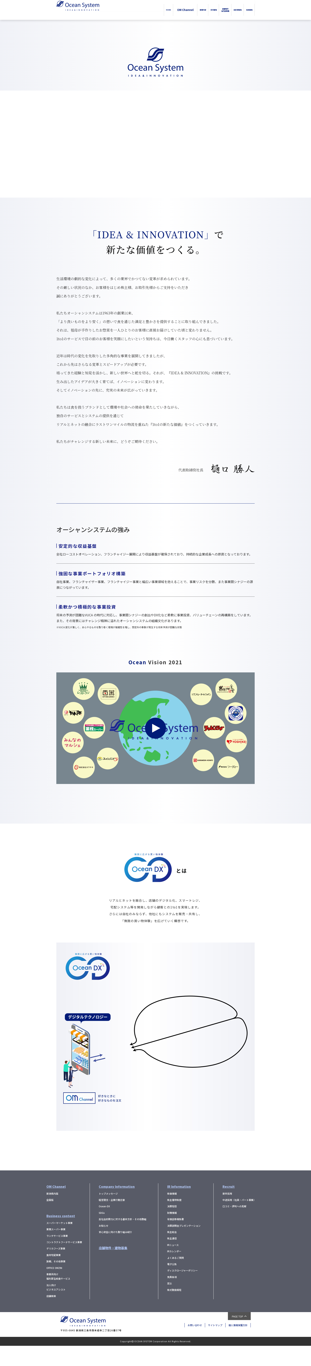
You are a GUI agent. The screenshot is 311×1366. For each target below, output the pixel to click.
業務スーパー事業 (55, 1249)
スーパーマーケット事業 (59, 1243)
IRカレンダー (174, 1271)
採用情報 (245, 10)
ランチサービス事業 (57, 1255)
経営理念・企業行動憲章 (112, 1220)
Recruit (229, 1206)
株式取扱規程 (174, 1310)
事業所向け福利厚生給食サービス (58, 1296)
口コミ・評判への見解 (234, 1226)
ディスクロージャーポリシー (182, 1290)
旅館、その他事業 (55, 1281)
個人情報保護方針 (238, 1345)
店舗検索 (51, 1316)
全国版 (50, 1220)
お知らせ (103, 1245)
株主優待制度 (174, 1220)
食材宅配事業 (53, 1275)
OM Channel (142, 10)
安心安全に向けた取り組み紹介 (115, 1252)
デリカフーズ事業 (55, 1268)
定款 (169, 1303)
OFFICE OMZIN (54, 1288)
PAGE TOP (237, 1336)
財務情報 (172, 1233)
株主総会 (172, 1252)
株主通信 (172, 1258)
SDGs (102, 1233)
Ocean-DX (104, 1226)
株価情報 (172, 1213)
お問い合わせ (195, 1345)
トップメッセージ (108, 1213)
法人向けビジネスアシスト (55, 1307)
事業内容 (164, 10)
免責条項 (172, 1297)
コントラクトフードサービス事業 (64, 1262)
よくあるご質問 (175, 1277)
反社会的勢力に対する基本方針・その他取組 (122, 1239)
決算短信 (172, 1226)
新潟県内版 (52, 1213)
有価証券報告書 (175, 1239)
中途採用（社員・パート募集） (239, 1220)
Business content (60, 1236)
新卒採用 (227, 1213)
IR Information (179, 1206)
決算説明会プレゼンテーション (184, 1245)
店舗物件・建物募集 (113, 1268)
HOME (123, 10)
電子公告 (172, 1284)
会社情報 (183, 10)
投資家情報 (225, 10)
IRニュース (173, 1265)
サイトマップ (215, 1345)
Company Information (117, 1206)
